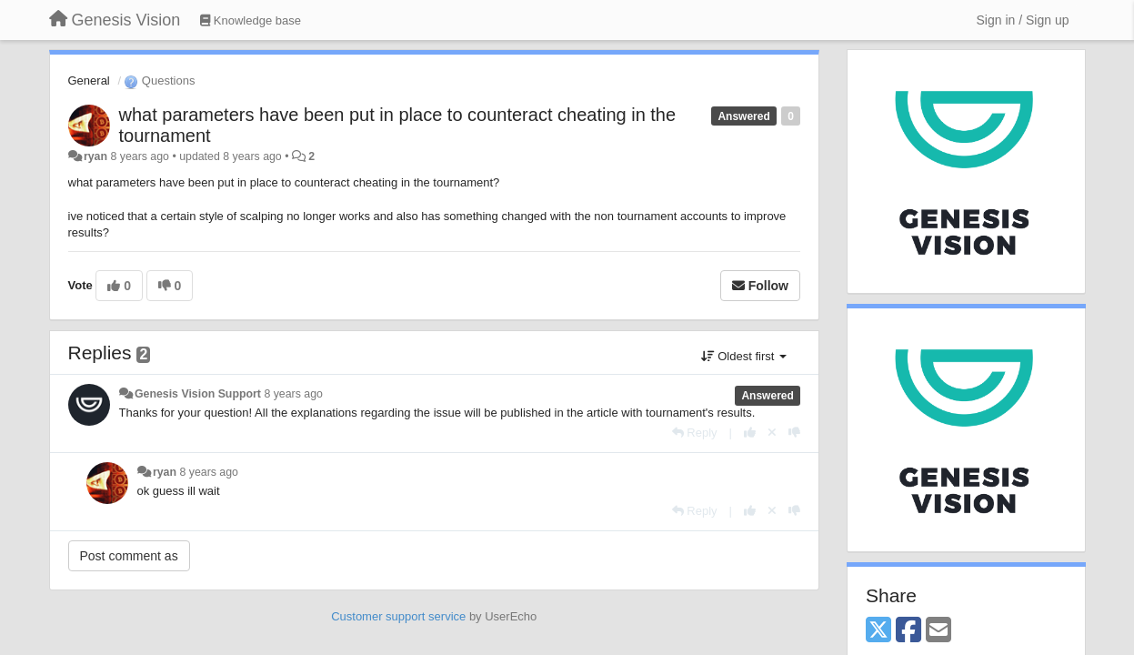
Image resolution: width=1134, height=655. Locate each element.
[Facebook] (908, 631)
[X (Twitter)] (878, 631)
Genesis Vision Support (198, 394)
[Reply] (695, 432)
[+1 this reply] (750, 432)
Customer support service (398, 616)
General (89, 80)
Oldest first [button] (744, 356)
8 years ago (293, 394)
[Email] (938, 631)
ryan (95, 156)
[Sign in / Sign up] (1023, 20)
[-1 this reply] (794, 432)
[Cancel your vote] (772, 432)
